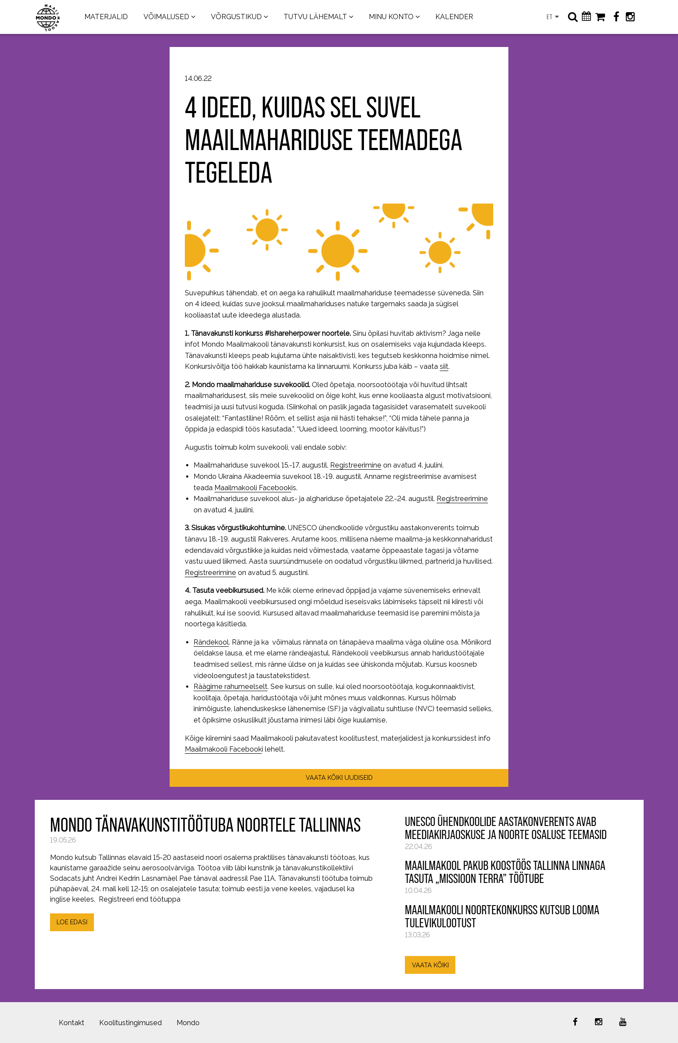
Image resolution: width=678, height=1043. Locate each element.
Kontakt (71, 1023)
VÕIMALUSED (166, 17)
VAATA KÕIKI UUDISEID (339, 777)
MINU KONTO (391, 17)
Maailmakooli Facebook (252, 488)
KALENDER (454, 17)
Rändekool (211, 642)
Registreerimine (355, 465)
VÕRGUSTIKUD (236, 17)
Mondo (188, 1023)
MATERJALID (106, 17)
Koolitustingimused (130, 1023)
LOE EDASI (72, 922)
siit (444, 366)
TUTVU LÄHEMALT (315, 17)
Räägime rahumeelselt (230, 686)
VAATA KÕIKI (430, 965)
